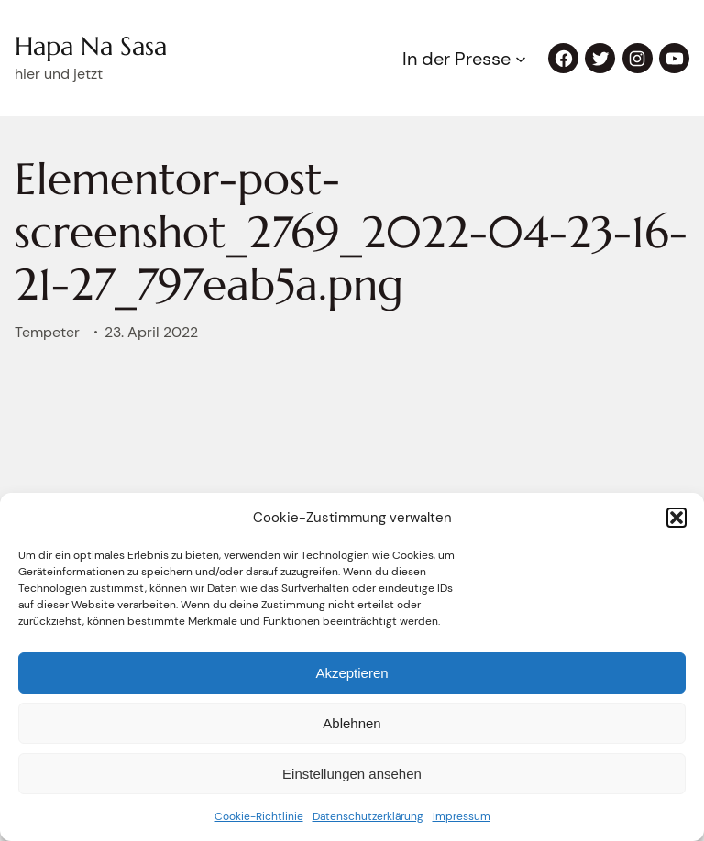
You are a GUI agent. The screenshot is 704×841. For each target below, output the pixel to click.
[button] (676, 517)
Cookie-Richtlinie (258, 816)
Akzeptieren (351, 673)
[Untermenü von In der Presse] (520, 58)
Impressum (461, 816)
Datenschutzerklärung (368, 816)
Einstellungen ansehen (352, 773)
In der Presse (456, 59)
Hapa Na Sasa (91, 46)
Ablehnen (351, 723)
